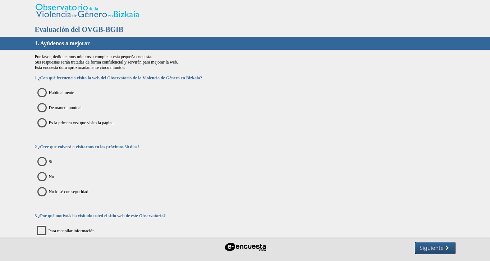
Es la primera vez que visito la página (77, 123)
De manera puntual (61, 108)
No (47, 177)
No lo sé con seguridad (64, 192)
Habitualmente (57, 93)
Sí (46, 162)
